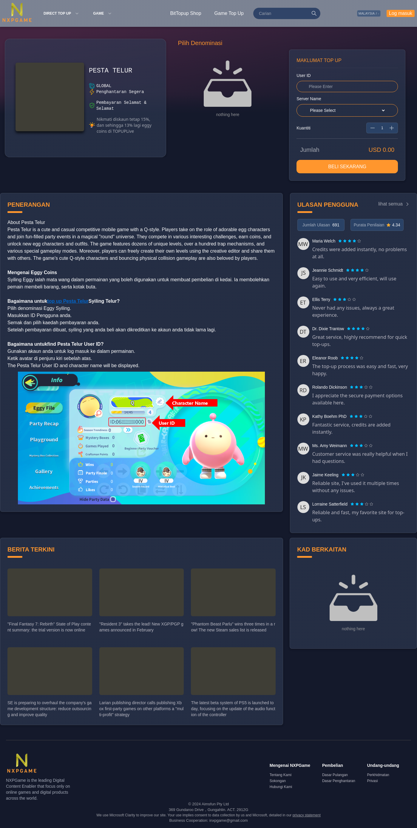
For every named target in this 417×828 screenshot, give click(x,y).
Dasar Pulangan (335, 775)
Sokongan (278, 781)
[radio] (340, 241)
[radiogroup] (349, 241)
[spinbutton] (382, 128)
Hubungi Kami (281, 787)
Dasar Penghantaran (338, 781)
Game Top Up (229, 13)
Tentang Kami (280, 775)
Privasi (372, 781)
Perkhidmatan (378, 775)
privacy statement (307, 815)
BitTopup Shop (185, 13)
